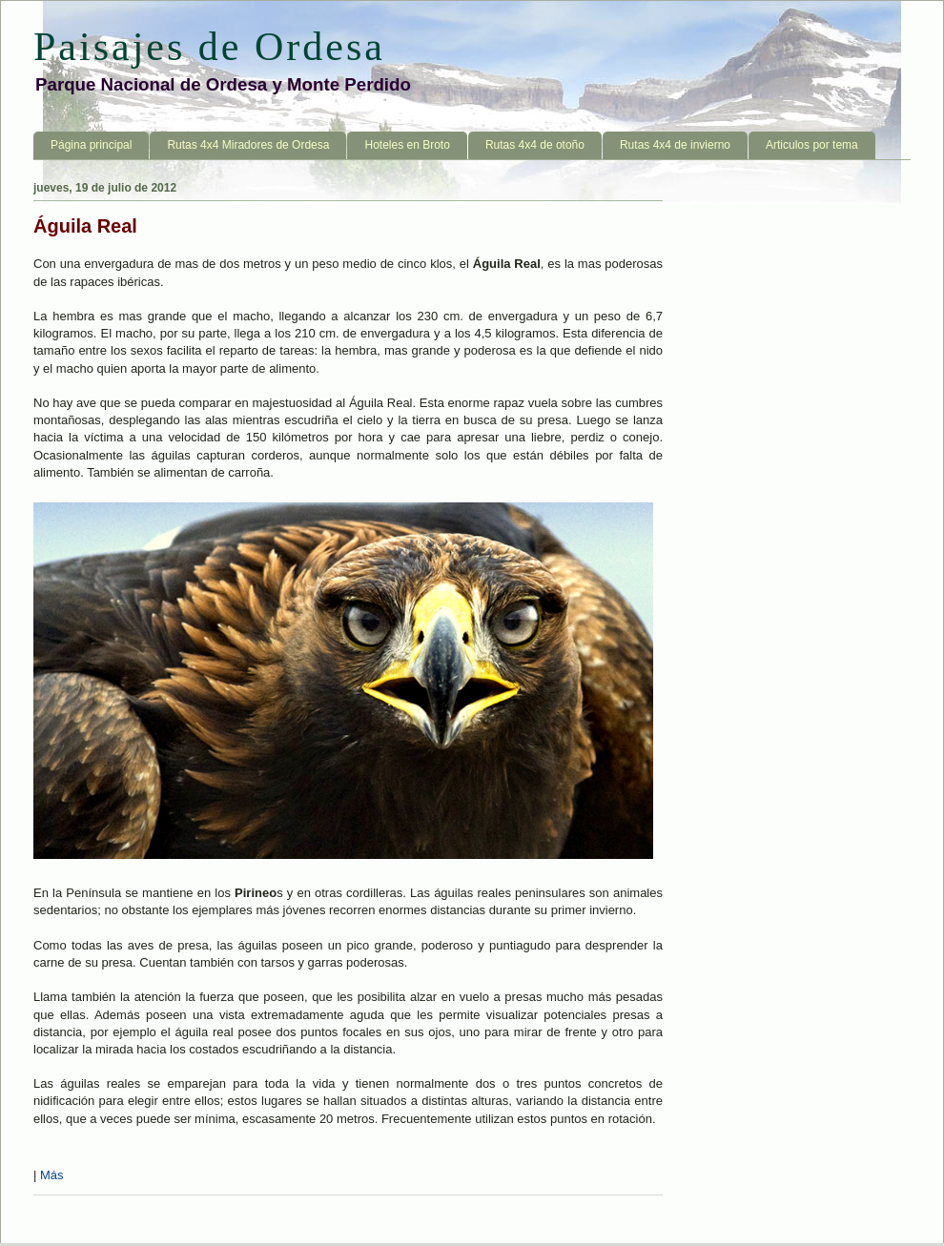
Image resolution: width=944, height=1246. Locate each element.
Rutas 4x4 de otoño (535, 145)
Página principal (91, 145)
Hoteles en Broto (406, 145)
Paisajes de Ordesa (209, 47)
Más (52, 1175)
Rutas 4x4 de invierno (675, 145)
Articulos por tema (812, 145)
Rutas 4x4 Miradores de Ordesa (248, 145)
